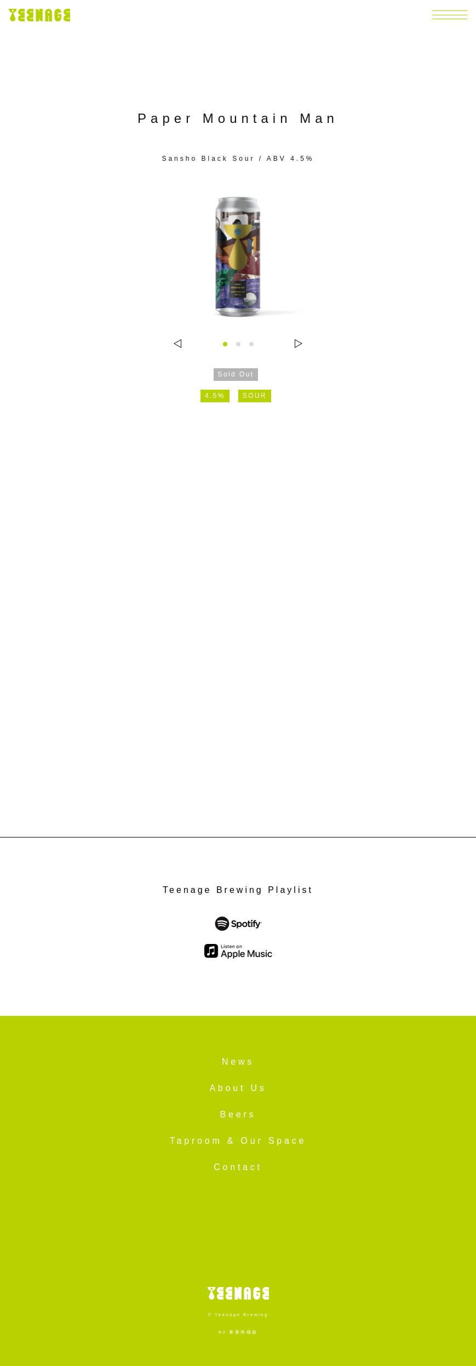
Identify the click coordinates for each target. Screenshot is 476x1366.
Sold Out (236, 374)
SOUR (255, 396)
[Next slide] (298, 343)
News (238, 1061)
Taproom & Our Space (238, 1140)
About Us (237, 1088)
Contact (238, 1167)
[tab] (225, 344)
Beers (238, 1114)
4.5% (215, 396)
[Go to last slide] (177, 343)
